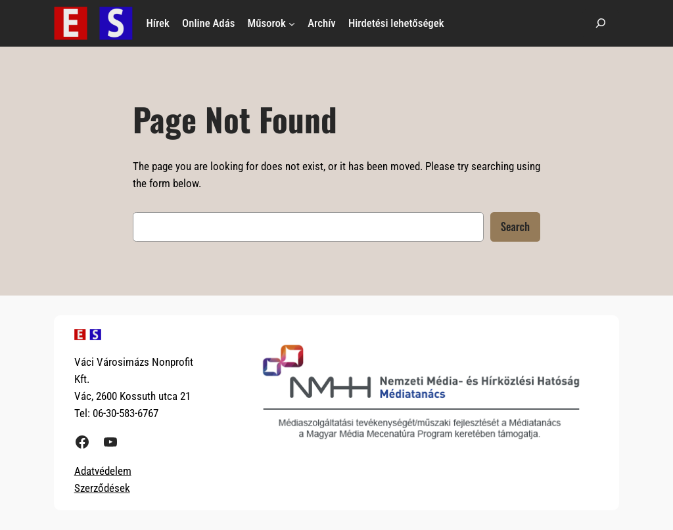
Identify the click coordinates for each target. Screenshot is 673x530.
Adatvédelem (102, 470)
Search (515, 226)
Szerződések (102, 488)
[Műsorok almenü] (292, 23)
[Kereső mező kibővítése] (600, 23)
